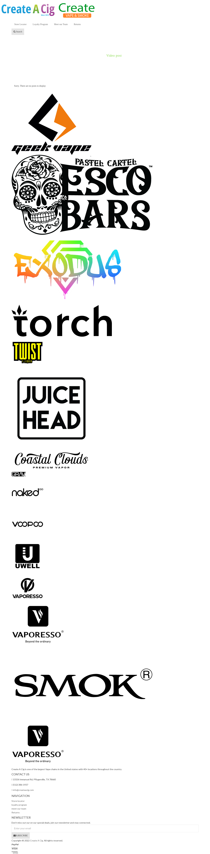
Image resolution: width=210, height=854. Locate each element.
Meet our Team (61, 24)
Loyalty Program (40, 24)
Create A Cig (36, 840)
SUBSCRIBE (20, 835)
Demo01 (94, 55)
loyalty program (19, 804)
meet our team (19, 808)
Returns (77, 24)
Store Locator (20, 24)
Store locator (18, 801)
